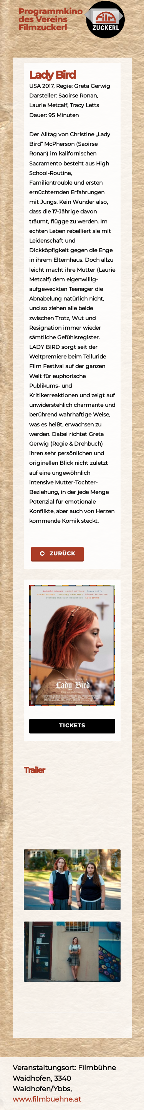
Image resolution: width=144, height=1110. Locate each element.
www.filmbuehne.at (47, 1099)
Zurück (57, 553)
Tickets (72, 725)
